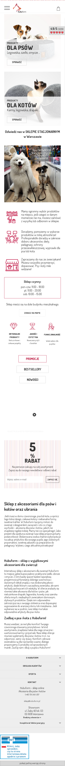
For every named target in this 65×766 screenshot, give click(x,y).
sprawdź (17, 62)
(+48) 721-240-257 (32, 694)
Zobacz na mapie (32, 313)
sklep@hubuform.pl (32, 701)
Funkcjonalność (52, 334)
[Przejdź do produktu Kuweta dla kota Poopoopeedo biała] (25, 412)
